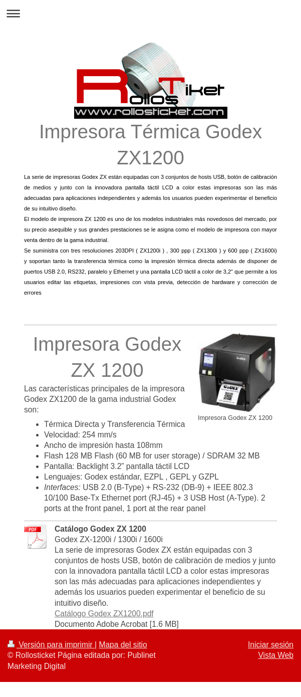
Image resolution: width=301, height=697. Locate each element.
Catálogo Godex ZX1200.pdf (104, 613)
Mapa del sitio (123, 644)
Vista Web (276, 655)
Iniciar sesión (270, 644)
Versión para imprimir (51, 644)
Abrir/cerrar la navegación (150, 13)
